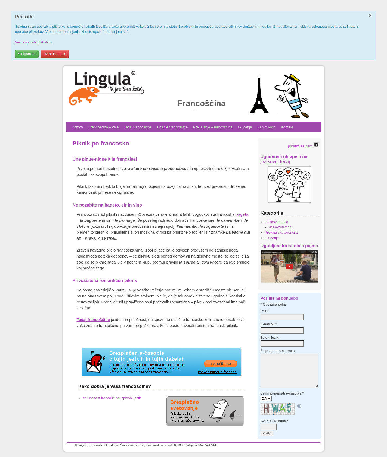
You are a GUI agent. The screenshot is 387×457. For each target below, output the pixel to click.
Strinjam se (27, 54)
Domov (77, 127)
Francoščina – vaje (103, 127)
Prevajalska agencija (281, 232)
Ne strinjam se (55, 54)
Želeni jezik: (270, 337)
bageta (242, 214)
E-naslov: (269, 324)
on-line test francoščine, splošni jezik (112, 398)
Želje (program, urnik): (278, 351)
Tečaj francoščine (138, 127)
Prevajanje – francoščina (212, 127)
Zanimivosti (267, 127)
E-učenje (245, 127)
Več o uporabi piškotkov (33, 42)
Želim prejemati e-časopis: (282, 393)
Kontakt (287, 127)
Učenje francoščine (172, 127)
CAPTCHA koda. (275, 421)
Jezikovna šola (276, 222)
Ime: (265, 311)
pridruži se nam (303, 146)
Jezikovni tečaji (281, 227)
